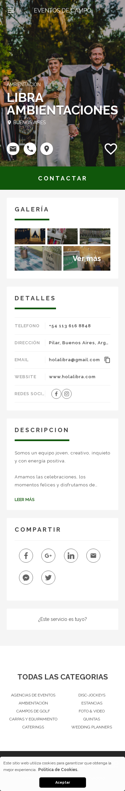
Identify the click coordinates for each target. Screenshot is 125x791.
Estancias (91, 703)
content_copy (107, 360)
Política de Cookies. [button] (58, 769)
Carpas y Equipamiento (33, 719)
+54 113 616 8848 (70, 325)
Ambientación (33, 703)
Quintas (91, 719)
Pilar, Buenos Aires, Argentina (79, 342)
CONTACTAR (62, 178)
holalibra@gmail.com (74, 359)
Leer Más (25, 499)
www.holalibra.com (72, 376)
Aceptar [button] (62, 782)
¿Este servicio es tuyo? (62, 619)
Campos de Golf (33, 711)
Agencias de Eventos (33, 695)
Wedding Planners (91, 727)
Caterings (33, 727)
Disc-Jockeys (91, 695)
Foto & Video (92, 711)
